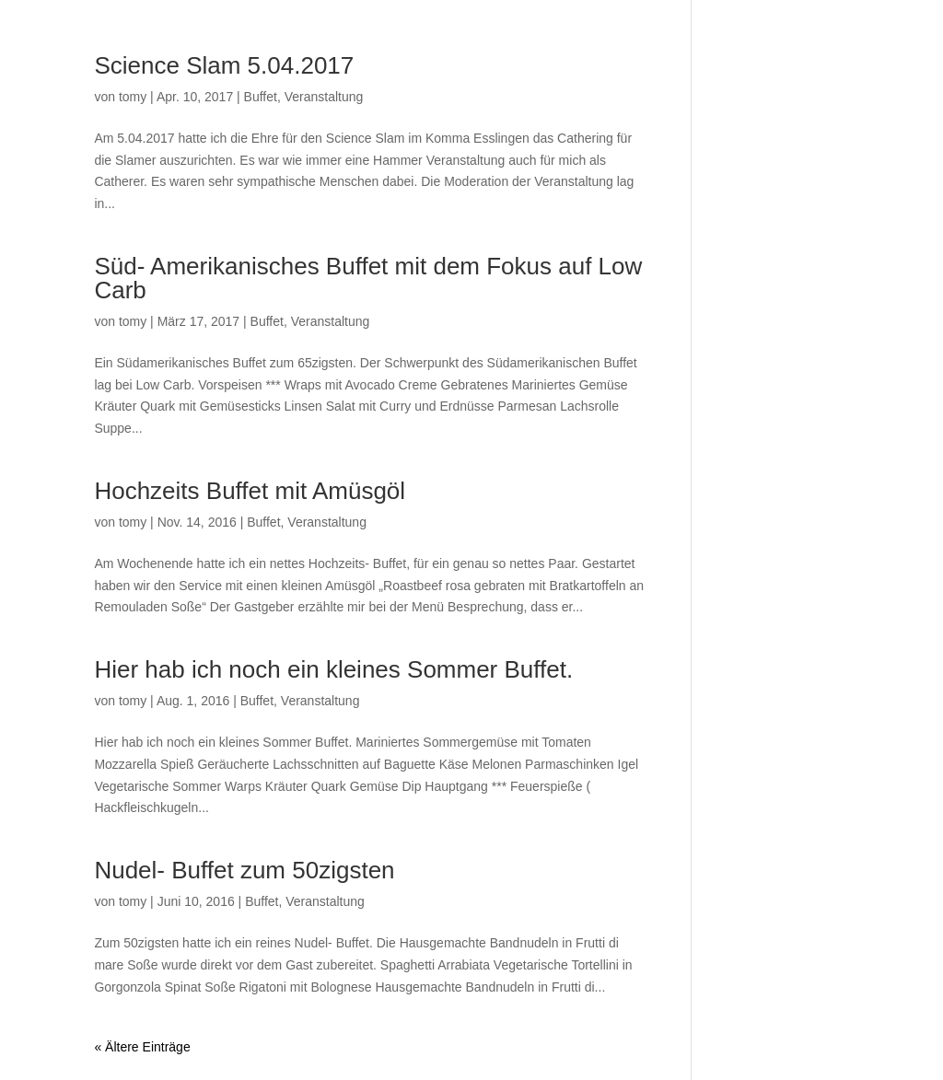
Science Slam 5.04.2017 (224, 65)
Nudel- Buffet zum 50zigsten (244, 870)
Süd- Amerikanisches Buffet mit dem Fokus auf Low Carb (368, 278)
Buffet (260, 96)
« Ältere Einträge (142, 1046)
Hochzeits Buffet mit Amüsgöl (249, 491)
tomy (132, 96)
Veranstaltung (324, 96)
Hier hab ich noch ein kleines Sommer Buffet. (333, 669)
